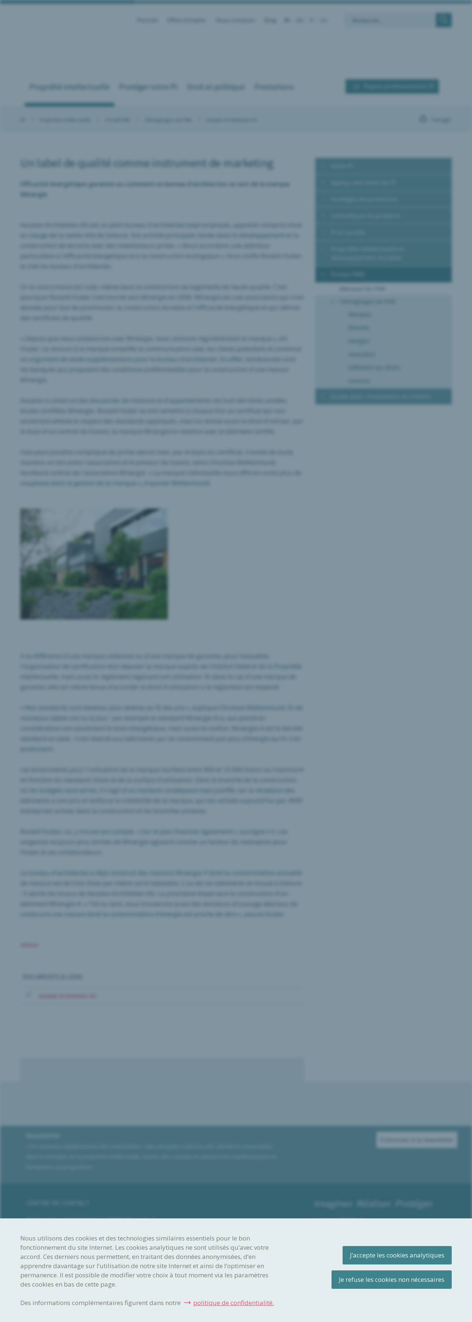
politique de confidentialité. (233, 1302)
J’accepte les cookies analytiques (397, 1255)
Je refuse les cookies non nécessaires (391, 1279)
